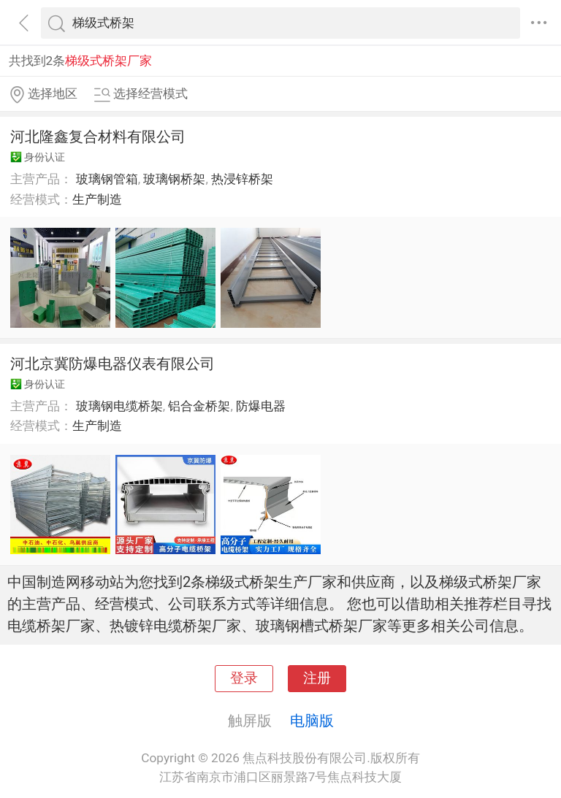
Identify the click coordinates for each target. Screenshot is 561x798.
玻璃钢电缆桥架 (119, 406)
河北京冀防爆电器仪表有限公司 (112, 363)
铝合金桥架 (199, 406)
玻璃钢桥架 (174, 179)
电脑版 (312, 720)
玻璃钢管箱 (107, 179)
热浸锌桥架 (242, 179)
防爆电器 (261, 406)
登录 (244, 678)
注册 (317, 678)
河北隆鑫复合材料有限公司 (98, 136)
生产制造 (97, 199)
